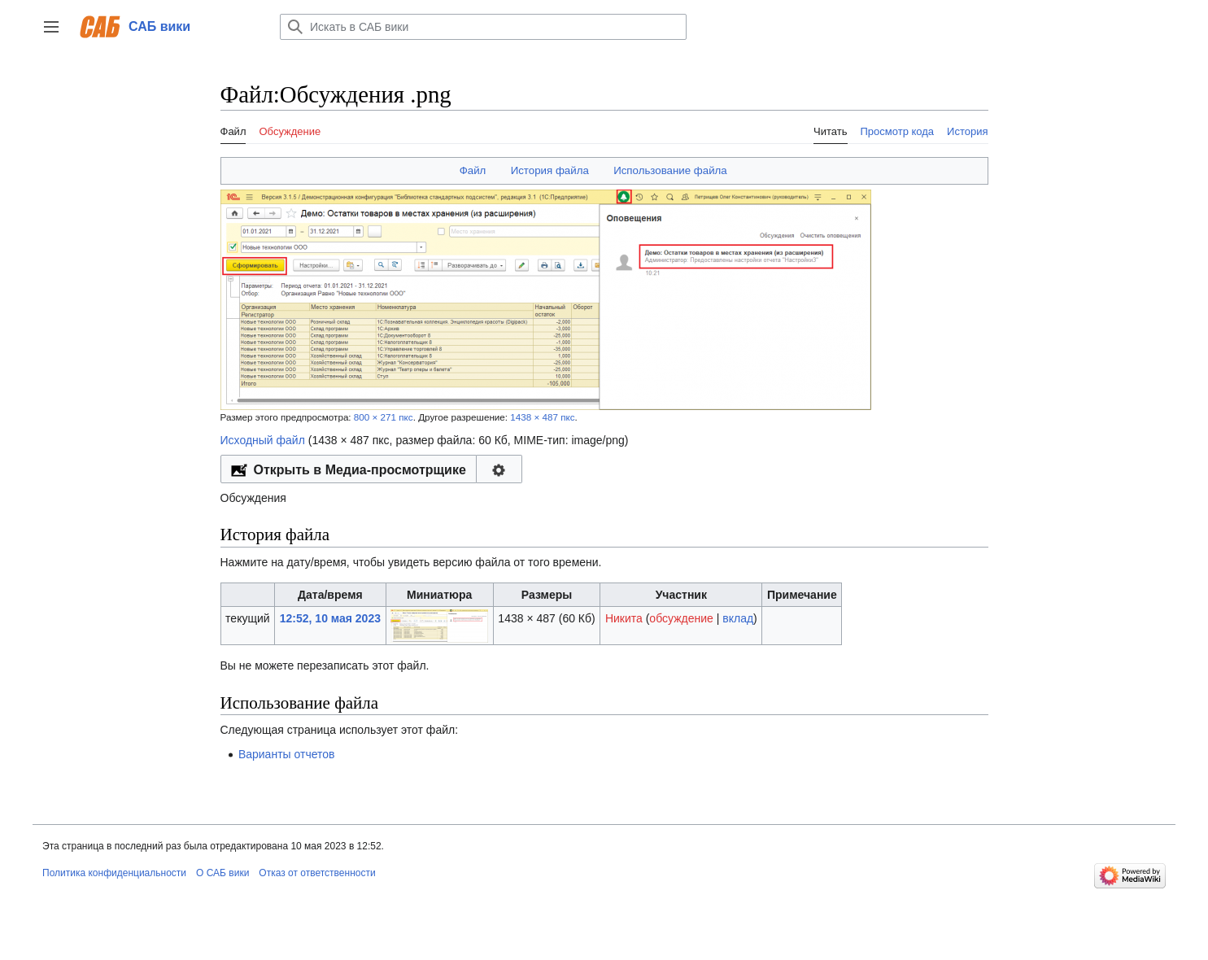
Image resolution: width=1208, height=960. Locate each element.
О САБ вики (222, 873)
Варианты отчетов (286, 754)
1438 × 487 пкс (542, 417)
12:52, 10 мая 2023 (330, 618)
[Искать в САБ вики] (483, 27)
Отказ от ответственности (317, 873)
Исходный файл (262, 440)
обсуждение (681, 618)
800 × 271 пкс (383, 417)
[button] (51, 27)
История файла (550, 170)
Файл (473, 170)
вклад (737, 618)
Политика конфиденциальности (114, 873)
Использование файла (670, 170)
